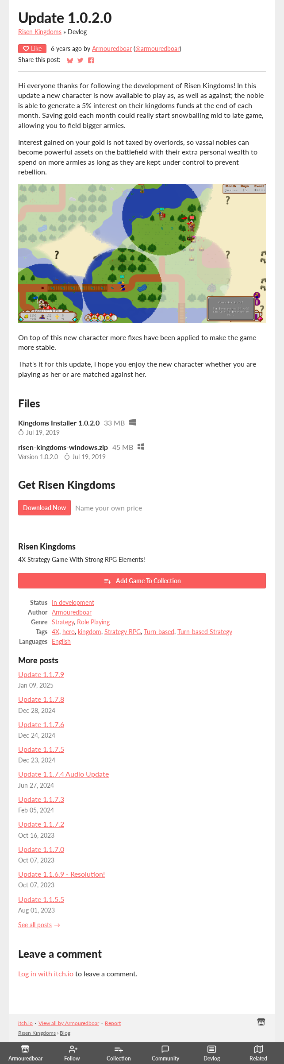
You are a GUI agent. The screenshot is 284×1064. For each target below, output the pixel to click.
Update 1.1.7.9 (41, 674)
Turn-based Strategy (204, 631)
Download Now (44, 507)
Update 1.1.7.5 (41, 749)
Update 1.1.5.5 (41, 899)
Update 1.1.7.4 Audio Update (63, 774)
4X (55, 631)
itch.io (25, 1023)
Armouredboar (112, 48)
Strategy (63, 622)
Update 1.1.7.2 (41, 824)
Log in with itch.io (45, 973)
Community (165, 1053)
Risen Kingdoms (39, 31)
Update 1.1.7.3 (41, 799)
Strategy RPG (122, 631)
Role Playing (93, 622)
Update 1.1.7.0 (41, 849)
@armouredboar (157, 48)
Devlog (211, 1053)
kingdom (89, 631)
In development (73, 602)
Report (113, 1023)
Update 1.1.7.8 (41, 699)
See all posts (35, 925)
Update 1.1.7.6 (41, 724)
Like (32, 48)
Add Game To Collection (142, 581)
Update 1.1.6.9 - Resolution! (61, 874)
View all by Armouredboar (68, 1023)
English (61, 641)
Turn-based (159, 631)
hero (68, 631)
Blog (65, 1032)
